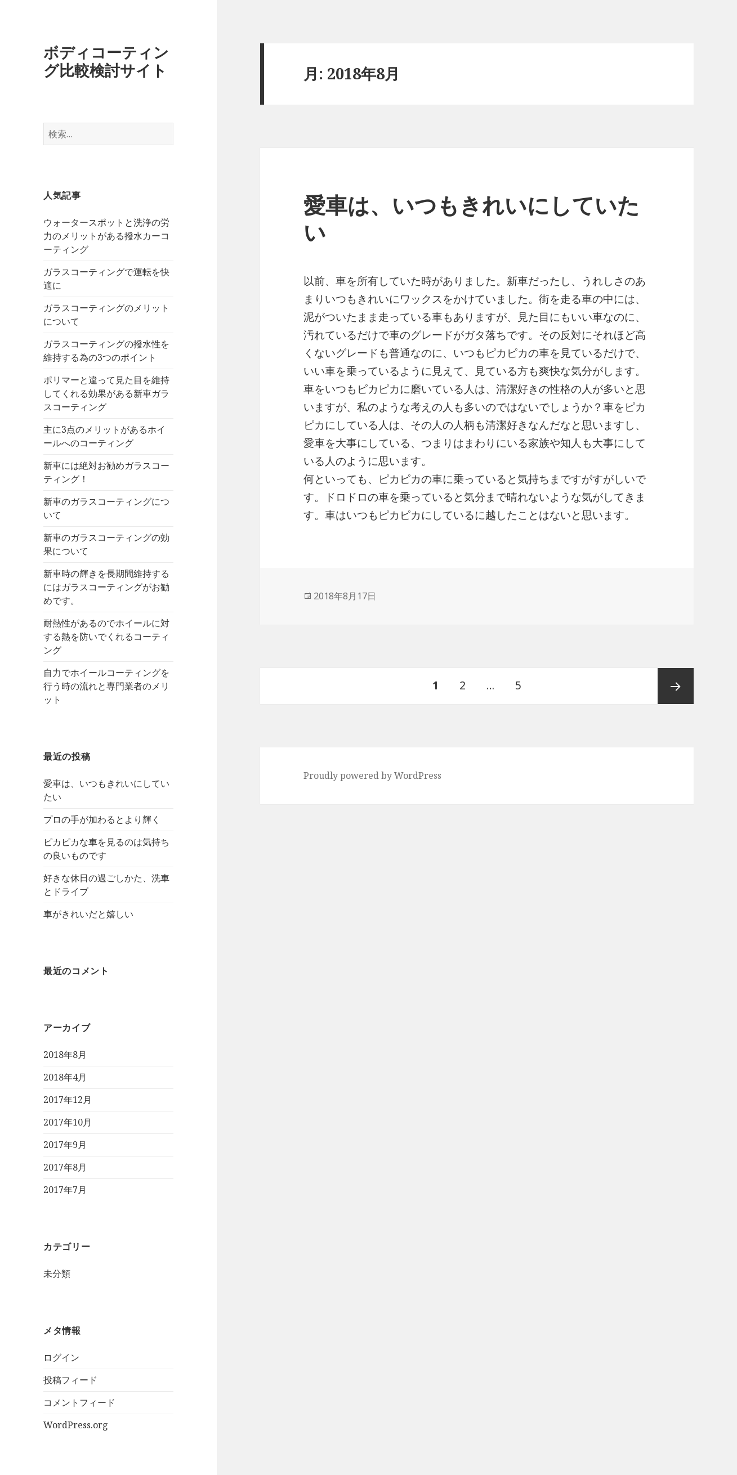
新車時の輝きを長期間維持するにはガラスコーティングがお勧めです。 (106, 587)
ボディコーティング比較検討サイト (106, 61)
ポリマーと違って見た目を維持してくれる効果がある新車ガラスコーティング (106, 393)
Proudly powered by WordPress (372, 775)
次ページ (676, 686)
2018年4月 (65, 1077)
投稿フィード (70, 1380)
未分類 (56, 1273)
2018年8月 (65, 1054)
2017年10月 (67, 1122)
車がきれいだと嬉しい (88, 914)
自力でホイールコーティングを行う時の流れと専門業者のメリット (106, 686)
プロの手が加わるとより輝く (101, 819)
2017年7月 (65, 1189)
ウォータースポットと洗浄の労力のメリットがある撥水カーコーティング (106, 235)
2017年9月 (65, 1144)
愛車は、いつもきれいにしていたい (471, 218)
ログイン (61, 1357)
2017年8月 (65, 1167)
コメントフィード (79, 1402)
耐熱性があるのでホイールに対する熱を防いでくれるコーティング (106, 636)
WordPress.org (75, 1425)
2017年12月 (67, 1099)
